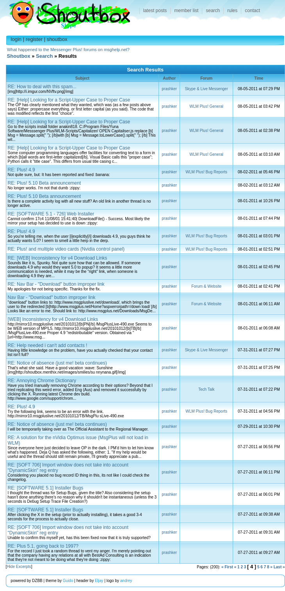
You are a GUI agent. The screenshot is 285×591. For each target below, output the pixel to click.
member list (186, 10)
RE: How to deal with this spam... (42, 86)
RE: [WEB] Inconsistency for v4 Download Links (57, 258)
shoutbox (57, 39)
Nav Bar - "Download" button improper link (52, 297)
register (34, 39)
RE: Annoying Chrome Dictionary (42, 380)
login (16, 39)
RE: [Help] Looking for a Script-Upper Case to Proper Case (69, 100)
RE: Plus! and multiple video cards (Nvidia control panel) (66, 249)
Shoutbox (65, 12)
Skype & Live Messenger (206, 89)
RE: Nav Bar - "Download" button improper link (56, 284)
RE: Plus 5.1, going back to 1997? (43, 546)
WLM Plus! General (206, 106)
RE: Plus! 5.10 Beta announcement (44, 183)
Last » (279, 567)
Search (44, 56)
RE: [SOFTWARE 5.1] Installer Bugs (46, 488)
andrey (126, 581)
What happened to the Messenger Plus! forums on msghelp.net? (68, 49)
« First (227, 567)
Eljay (99, 581)
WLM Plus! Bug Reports (206, 172)
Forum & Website (206, 286)
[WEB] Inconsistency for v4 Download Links (53, 319)
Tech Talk (206, 389)
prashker (169, 89)
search (213, 10)
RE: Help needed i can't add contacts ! (47, 345)
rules (232, 10)
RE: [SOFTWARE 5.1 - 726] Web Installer (51, 214)
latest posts (155, 10)
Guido (68, 581)
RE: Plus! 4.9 (21, 170)
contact (252, 10)
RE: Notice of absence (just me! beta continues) (57, 363)
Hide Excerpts (19, 566)
